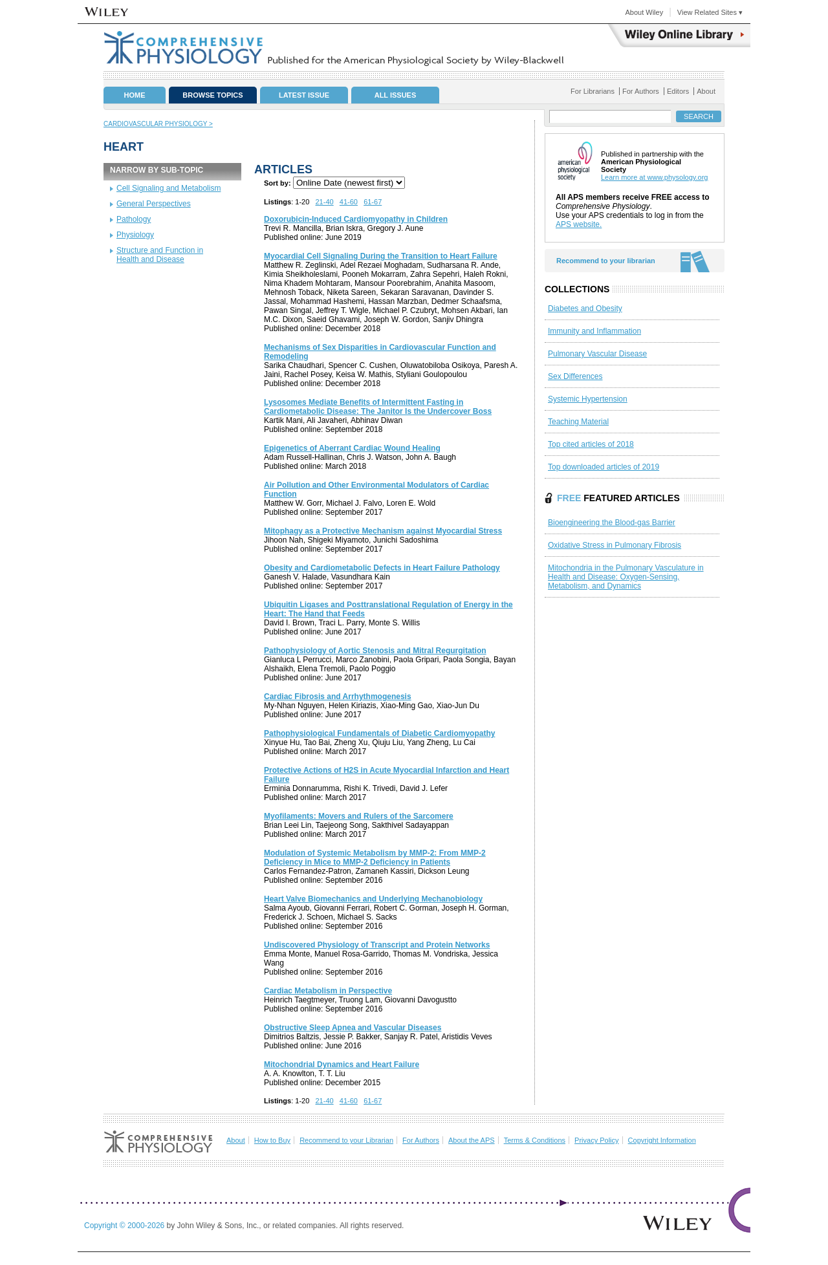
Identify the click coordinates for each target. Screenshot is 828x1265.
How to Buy (272, 1140)
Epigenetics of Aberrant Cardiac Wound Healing (352, 448)
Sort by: (277, 183)
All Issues (396, 95)
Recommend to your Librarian (346, 1140)
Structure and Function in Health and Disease (159, 255)
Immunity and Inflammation (594, 331)
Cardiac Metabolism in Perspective (328, 990)
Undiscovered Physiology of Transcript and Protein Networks (377, 944)
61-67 (373, 202)
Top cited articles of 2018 (591, 444)
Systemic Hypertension (587, 399)
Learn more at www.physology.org (654, 177)
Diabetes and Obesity (585, 308)
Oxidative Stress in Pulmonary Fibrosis (614, 545)
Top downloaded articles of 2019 (603, 466)
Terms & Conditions (534, 1140)
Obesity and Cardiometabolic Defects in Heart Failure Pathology (382, 567)
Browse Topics (212, 95)
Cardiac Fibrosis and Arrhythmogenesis (337, 696)
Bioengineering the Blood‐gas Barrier (611, 522)
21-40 (325, 202)
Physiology (135, 234)
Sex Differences (575, 376)
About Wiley (644, 12)
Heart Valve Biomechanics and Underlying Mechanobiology (373, 898)
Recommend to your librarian (605, 261)
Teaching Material (578, 421)
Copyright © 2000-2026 (125, 1225)
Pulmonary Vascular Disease (597, 353)
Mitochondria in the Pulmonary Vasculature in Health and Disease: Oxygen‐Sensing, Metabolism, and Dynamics (626, 576)
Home (135, 95)
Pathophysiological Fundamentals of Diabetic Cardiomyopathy (379, 733)
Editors (678, 91)
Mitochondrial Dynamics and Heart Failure (341, 1064)
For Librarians (593, 91)
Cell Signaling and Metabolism (168, 188)
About (706, 91)
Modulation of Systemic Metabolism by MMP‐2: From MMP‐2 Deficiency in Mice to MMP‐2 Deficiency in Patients (375, 858)
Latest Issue (304, 95)
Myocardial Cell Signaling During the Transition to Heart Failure (380, 256)
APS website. (579, 224)
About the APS (471, 1140)
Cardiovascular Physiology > (158, 123)
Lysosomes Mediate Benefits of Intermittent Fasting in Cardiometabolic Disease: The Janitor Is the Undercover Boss (378, 407)
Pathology (133, 219)
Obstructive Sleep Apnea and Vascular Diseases (352, 1027)
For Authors (640, 91)
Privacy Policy (596, 1140)
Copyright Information (662, 1140)
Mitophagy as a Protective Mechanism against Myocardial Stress (383, 530)
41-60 (349, 202)
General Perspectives (153, 203)
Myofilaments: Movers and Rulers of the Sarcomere (358, 816)
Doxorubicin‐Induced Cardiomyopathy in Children (356, 219)
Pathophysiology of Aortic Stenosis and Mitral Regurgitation (375, 650)
